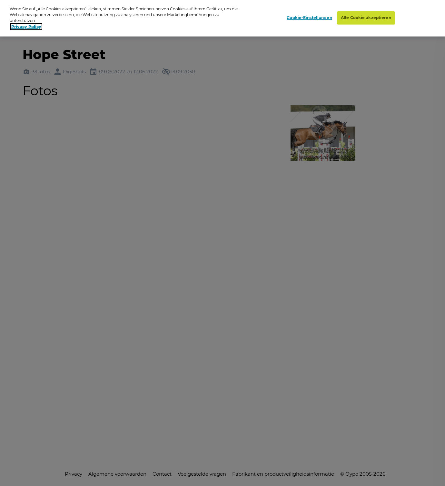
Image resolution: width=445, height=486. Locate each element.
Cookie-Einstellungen (309, 17)
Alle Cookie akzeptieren (366, 17)
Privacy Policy (26, 26)
